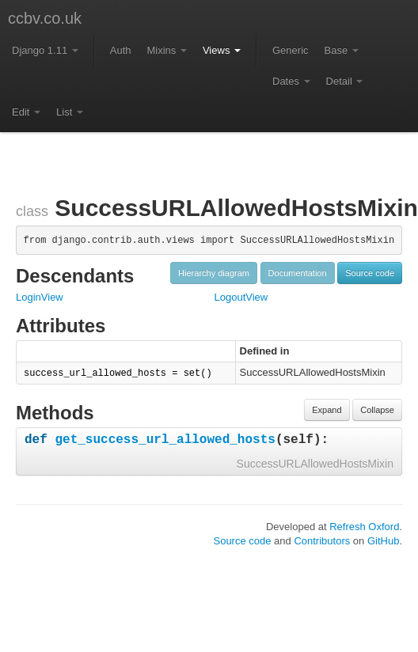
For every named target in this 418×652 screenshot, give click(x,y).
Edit (26, 112)
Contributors (322, 541)
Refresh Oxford (364, 527)
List (69, 112)
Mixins (166, 50)
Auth (120, 50)
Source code (369, 273)
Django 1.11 (45, 50)
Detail (344, 81)
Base (342, 50)
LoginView (39, 297)
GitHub (383, 541)
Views (222, 50)
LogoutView (241, 297)
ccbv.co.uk (45, 18)
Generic (290, 50)
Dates (291, 81)
